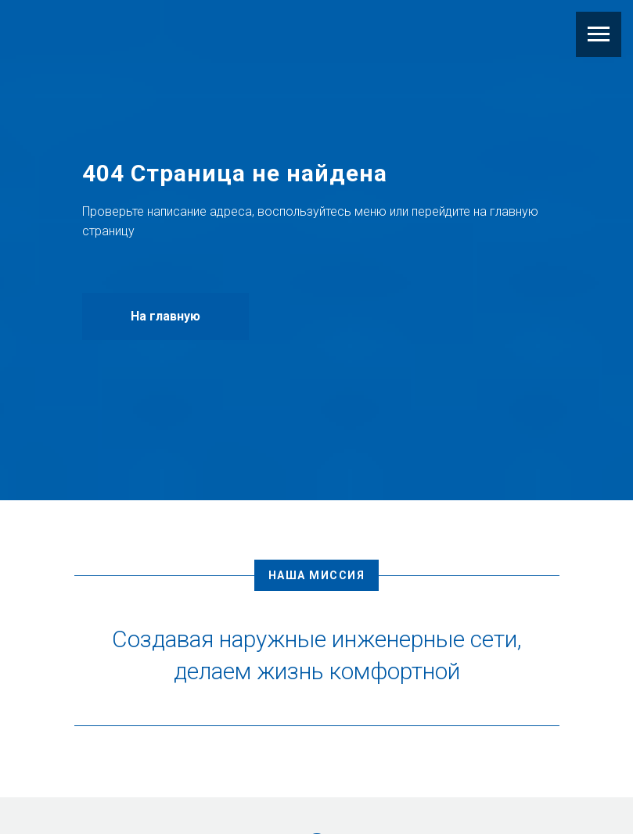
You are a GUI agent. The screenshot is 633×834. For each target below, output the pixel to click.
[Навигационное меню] (599, 34)
